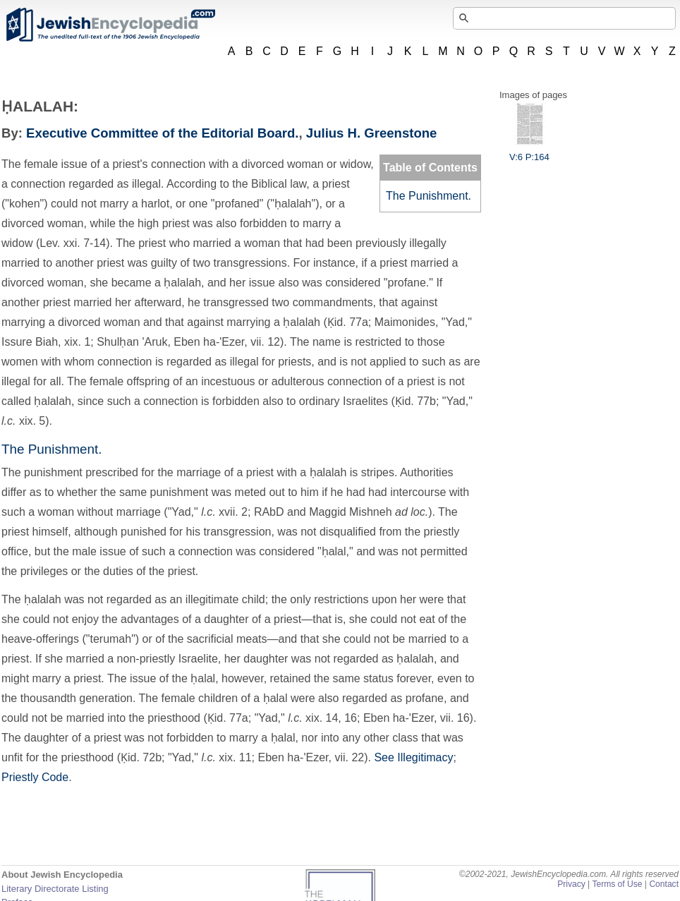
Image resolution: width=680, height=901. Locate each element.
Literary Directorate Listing (55, 888)
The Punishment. (428, 196)
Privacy (571, 884)
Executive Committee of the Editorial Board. (162, 133)
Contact (664, 884)
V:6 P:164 (529, 151)
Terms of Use (617, 884)
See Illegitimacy (413, 757)
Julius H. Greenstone (371, 133)
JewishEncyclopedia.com (110, 24)
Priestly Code (34, 777)
